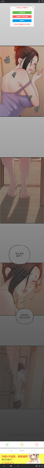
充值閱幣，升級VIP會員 (22, 16)
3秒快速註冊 (22, 12)
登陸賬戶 (22, 20)
